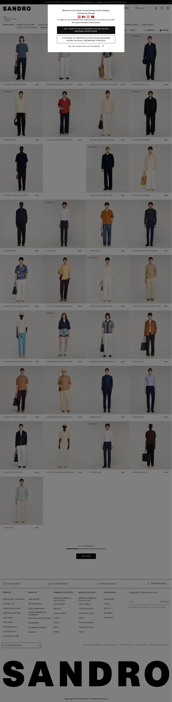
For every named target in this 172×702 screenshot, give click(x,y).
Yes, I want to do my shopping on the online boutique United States (86, 30)
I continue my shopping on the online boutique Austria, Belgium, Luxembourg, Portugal (86, 39)
